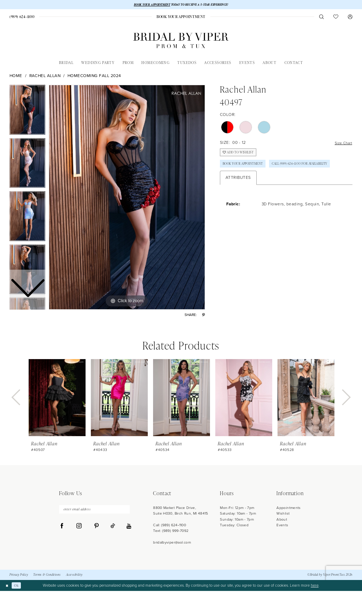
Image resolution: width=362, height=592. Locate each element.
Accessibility (74, 576)
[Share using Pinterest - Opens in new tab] (203, 315)
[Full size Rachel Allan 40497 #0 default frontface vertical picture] (127, 198)
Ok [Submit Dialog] (18, 586)
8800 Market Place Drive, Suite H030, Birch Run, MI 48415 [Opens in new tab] (180, 511)
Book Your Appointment (246, 168)
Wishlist (283, 514)
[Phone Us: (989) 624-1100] (22, 17)
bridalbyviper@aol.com (172, 543)
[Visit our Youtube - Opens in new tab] (129, 529)
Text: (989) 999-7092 (170, 531)
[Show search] (321, 17)
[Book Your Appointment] (181, 17)
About (281, 520)
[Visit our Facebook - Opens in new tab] (62, 529)
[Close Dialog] (7, 586)
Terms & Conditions (47, 576)
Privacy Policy (19, 576)
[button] (350, 17)
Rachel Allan (45, 77)
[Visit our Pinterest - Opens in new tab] (96, 529)
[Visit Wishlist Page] (336, 17)
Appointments (288, 508)
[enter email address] (94, 511)
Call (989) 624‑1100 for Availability (256, 181)
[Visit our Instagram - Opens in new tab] (79, 529)
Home (16, 77)
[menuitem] (22, 17)
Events (282, 525)
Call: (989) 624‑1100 (169, 525)
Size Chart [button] (342, 144)
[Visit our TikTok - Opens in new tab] (112, 529)
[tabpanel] (127, 198)
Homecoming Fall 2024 (94, 77)
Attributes (238, 196)
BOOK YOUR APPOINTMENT (148, 4)
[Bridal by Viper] (181, 41)
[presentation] (57, 398)
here (315, 586)
